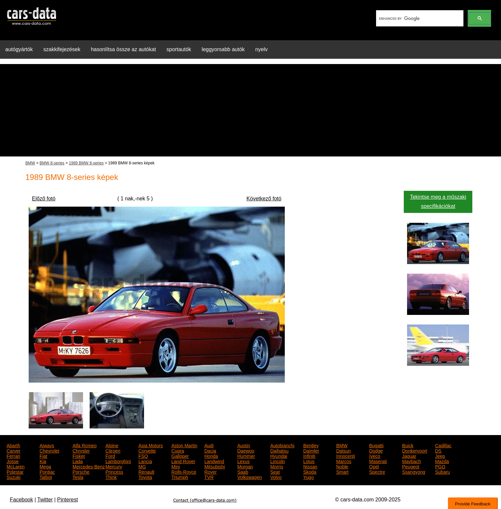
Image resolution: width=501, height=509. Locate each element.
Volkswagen (249, 477)
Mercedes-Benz (89, 466)
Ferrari (13, 456)
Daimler (311, 450)
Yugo (308, 477)
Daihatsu (279, 450)
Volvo (275, 477)
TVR (209, 477)
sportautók (178, 49)
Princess (114, 471)
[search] (419, 18)
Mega (45, 466)
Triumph (179, 477)
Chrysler (81, 450)
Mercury (113, 466)
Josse (13, 461)
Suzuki (13, 477)
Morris (276, 466)
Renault (146, 471)
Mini (175, 466)
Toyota (145, 477)
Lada (78, 461)
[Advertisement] (250, 110)
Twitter (45, 499)
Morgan (245, 466)
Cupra (177, 450)
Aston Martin (184, 445)
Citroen (112, 450)
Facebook (21, 499)
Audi (209, 445)
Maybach (411, 461)
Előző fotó (43, 198)
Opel (374, 466)
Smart (342, 471)
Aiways (47, 445)
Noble (342, 466)
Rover (210, 471)
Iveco (374, 456)
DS (438, 450)
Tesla (78, 477)
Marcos (343, 461)
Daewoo (245, 450)
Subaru (442, 471)
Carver (13, 450)
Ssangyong (413, 471)
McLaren (15, 466)
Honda (211, 456)
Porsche (81, 471)
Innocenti (345, 456)
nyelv (261, 49)
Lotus (308, 461)
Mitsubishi (214, 466)
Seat (275, 471)
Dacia (210, 450)
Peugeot (410, 466)
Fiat (43, 456)
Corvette (147, 450)
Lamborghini (118, 461)
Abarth (13, 445)
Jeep (440, 456)
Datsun (343, 450)
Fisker (79, 456)
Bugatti (376, 445)
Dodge (376, 450)
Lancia (145, 461)
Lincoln (277, 461)
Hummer (246, 456)
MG (142, 466)
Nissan (310, 466)
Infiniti (309, 456)
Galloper (180, 456)
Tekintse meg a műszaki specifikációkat (438, 201)
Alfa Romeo (85, 445)
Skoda (309, 471)
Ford (110, 456)
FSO (143, 456)
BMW (30, 163)
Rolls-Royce (183, 471)
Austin (243, 445)
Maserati (378, 461)
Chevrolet (49, 450)
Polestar (15, 471)
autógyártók (19, 49)
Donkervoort (414, 450)
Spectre (377, 471)
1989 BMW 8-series (86, 163)
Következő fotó (264, 198)
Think (111, 477)
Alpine (111, 445)
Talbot (46, 477)
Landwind (214, 461)
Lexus (243, 461)
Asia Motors (150, 445)
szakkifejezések (62, 49)
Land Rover (183, 461)
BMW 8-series (52, 163)
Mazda (442, 461)
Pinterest (67, 499)
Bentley (311, 445)
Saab (242, 471)
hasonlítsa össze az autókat (123, 49)
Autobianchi (282, 445)
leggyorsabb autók (223, 49)
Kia (43, 461)
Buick (407, 445)
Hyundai (278, 456)
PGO (440, 466)
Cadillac (443, 445)
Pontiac (47, 471)
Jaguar (409, 456)
